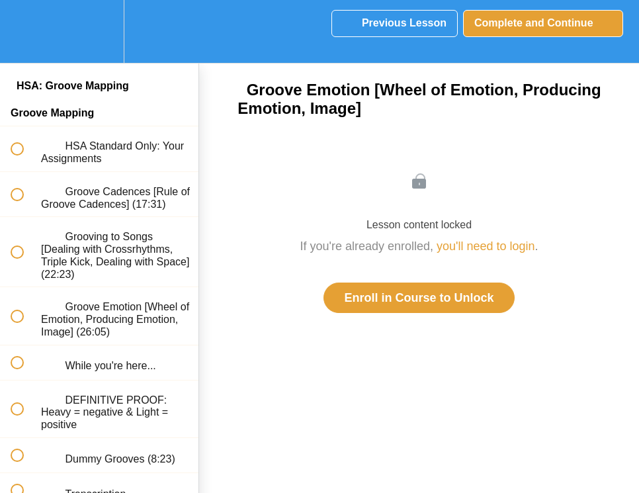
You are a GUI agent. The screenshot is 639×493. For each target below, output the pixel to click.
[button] (24, 31)
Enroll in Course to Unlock (418, 297)
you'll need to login (486, 246)
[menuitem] (99, 31)
